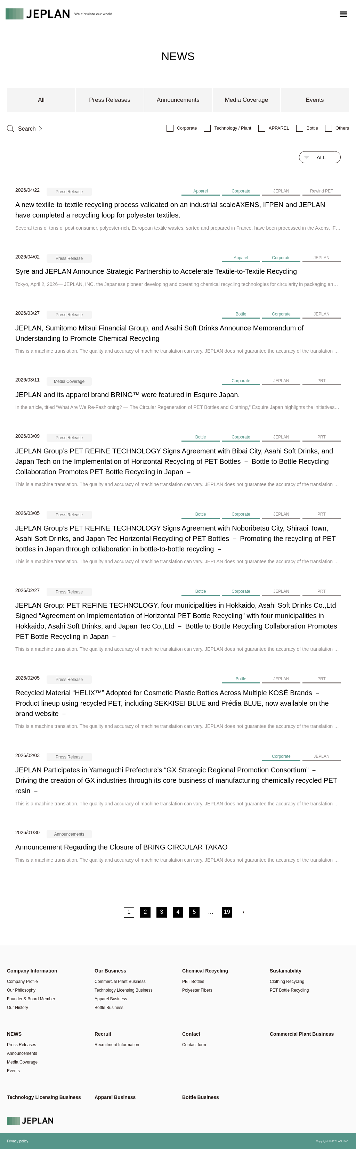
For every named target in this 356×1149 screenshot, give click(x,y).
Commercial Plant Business (120, 981)
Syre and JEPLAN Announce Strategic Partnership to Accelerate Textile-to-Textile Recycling (156, 271)
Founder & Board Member (31, 998)
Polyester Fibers (197, 990)
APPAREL (279, 128)
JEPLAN (281, 191)
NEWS (14, 1034)
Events (315, 100)
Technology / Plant (232, 128)
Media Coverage (246, 100)
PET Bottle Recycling (289, 990)
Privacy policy (17, 1141)
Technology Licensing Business (124, 990)
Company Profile (22, 981)
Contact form (194, 1044)
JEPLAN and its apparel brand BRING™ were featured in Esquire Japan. (127, 395)
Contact (191, 1034)
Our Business (110, 971)
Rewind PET (321, 191)
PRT (321, 380)
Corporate (187, 128)
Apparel (200, 191)
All (41, 100)
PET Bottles (193, 981)
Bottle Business (109, 1007)
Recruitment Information (117, 1044)
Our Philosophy (21, 990)
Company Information (32, 971)
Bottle (312, 128)
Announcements (178, 100)
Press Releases (109, 100)
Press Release (69, 191)
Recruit (103, 1034)
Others (342, 128)
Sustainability (285, 971)
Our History (17, 1007)
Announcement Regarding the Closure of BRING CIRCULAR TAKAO (121, 847)
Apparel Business (111, 998)
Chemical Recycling (205, 971)
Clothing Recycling (287, 981)
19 (227, 912)
